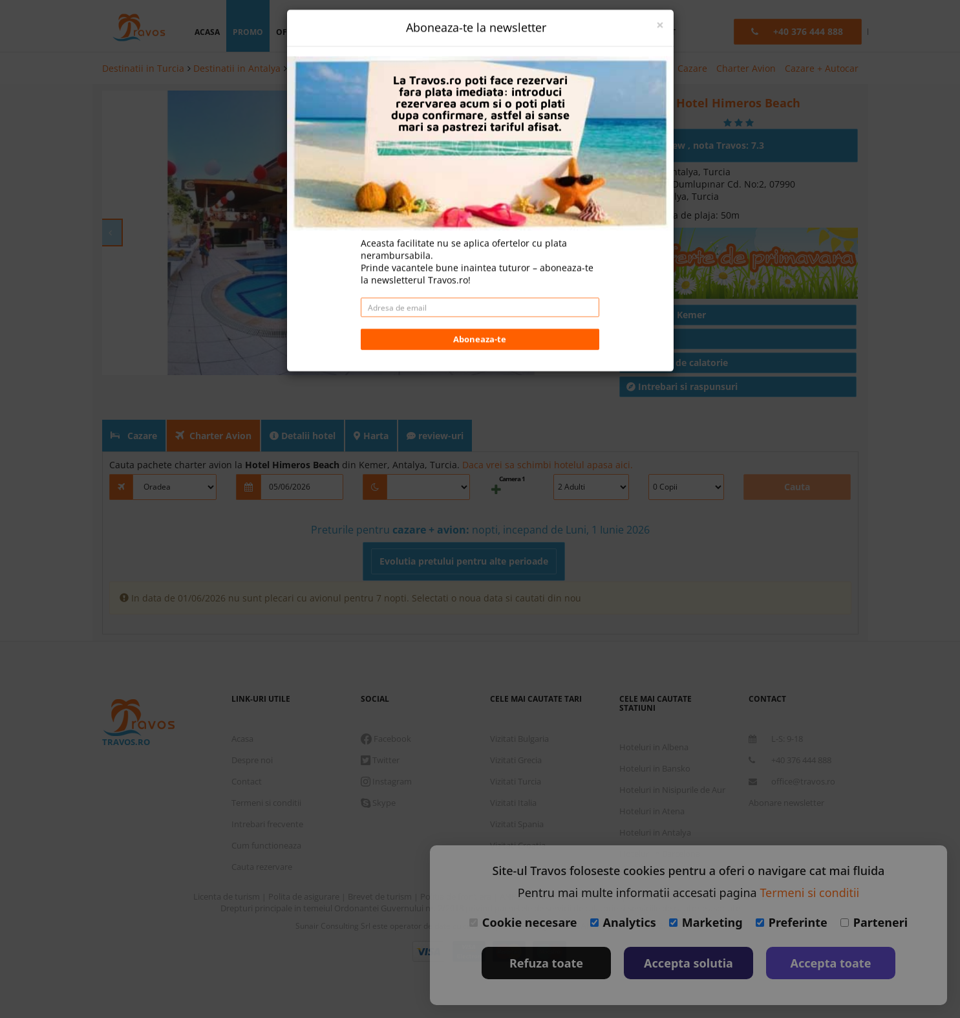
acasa (207, 32)
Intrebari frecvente (267, 791)
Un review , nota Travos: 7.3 (696, 113)
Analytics (623, 922)
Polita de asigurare (304, 864)
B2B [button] (613, 32)
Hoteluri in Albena (653, 714)
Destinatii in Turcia (143, 68)
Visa (429, 919)
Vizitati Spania (517, 791)
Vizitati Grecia (516, 727)
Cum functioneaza (266, 813)
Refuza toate (546, 963)
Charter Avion (746, 68)
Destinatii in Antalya (237, 68)
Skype (378, 770)
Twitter (380, 727)
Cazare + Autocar (822, 68)
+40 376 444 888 (790, 727)
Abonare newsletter (786, 770)
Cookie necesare (523, 922)
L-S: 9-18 (776, 706)
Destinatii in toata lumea (666, 843)
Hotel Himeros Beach (421, 68)
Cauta (797, 454)
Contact (246, 749)
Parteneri (874, 922)
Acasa (242, 706)
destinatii (407, 32)
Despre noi (252, 727)
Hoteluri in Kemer (328, 68)
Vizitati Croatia (518, 813)
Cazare (692, 68)
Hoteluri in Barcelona (659, 821)
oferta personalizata (324, 32)
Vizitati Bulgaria (519, 706)
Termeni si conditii (266, 770)
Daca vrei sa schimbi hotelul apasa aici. (547, 432)
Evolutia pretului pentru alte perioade (463, 529)
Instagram (386, 749)
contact (657, 32)
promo (248, 32)
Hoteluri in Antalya (655, 800)
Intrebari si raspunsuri (682, 354)
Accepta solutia (688, 963)
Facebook (386, 706)
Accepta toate (831, 963)
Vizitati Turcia (515, 749)
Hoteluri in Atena (652, 779)
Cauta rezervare (261, 834)
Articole (649, 306)
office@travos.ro (792, 749)
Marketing (706, 922)
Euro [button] (509, 32)
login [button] (460, 32)
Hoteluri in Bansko (654, 736)
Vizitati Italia (513, 770)
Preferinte (791, 922)
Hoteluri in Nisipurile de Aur (672, 757)
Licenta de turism (227, 864)
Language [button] (565, 32)
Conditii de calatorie (677, 330)
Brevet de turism (381, 864)
